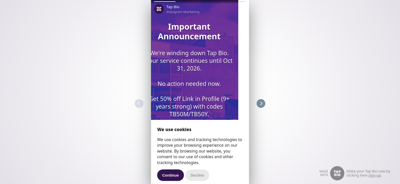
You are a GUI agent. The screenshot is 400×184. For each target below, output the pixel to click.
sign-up (374, 175)
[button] (165, 1)
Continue (170, 175)
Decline (197, 175)
